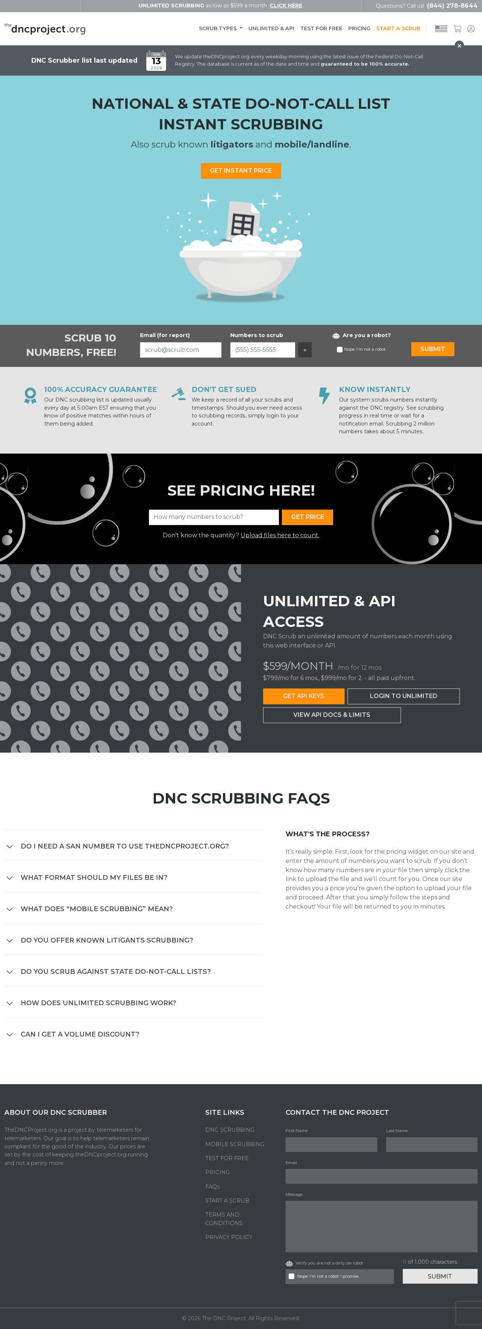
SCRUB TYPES (218, 28)
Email (291, 1162)
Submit (440, 1276)
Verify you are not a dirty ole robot (324, 1263)
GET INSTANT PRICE (241, 170)
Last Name (397, 1130)
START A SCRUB (398, 28)
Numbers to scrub (256, 335)
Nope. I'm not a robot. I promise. (328, 1276)
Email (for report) (165, 335)
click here (286, 5)
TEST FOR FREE (321, 28)
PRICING (359, 28)
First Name (297, 1130)
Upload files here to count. (280, 535)
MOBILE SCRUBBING (234, 1144)
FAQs (212, 1186)
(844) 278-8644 (452, 5)
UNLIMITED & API (271, 28)
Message (294, 1194)
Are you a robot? (361, 335)
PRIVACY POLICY (228, 1237)
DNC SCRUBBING (229, 1130)
